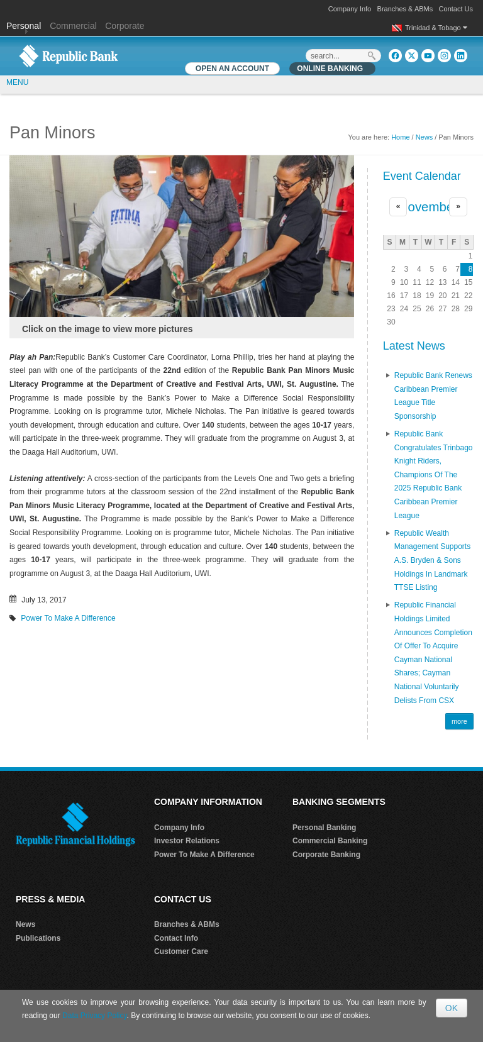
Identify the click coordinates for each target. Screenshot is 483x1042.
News (424, 137)
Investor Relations (186, 840)
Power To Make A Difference (68, 618)
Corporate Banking (326, 854)
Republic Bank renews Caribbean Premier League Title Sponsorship (433, 396)
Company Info (349, 9)
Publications (38, 938)
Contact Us (456, 9)
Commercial (73, 26)
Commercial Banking (329, 840)
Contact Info (176, 938)
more (459, 721)
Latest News (414, 346)
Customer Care (181, 951)
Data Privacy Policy (94, 1015)
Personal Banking (324, 827)
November (428, 207)
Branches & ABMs (405, 9)
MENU (17, 82)
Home (400, 137)
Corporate (124, 26)
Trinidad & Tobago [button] (436, 27)
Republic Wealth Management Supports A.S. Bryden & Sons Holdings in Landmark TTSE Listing (432, 560)
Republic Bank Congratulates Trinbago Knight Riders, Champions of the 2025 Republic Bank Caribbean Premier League (433, 475)
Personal (24, 26)
